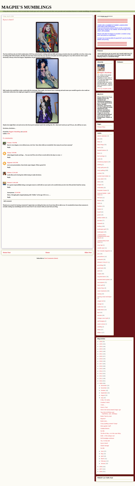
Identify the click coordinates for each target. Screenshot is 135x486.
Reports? (103, 418)
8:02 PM (15, 162)
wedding (99, 327)
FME (98, 203)
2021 (101, 354)
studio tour (100, 307)
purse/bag (100, 265)
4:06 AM (15, 182)
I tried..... (103, 405)
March (103, 458)
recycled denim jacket (103, 279)
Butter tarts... (104, 421)
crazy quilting (101, 170)
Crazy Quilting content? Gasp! (109, 423)
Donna (9, 152)
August (103, 395)
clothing (99, 164)
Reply (8, 147)
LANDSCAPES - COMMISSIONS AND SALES (103, 236)
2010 (101, 381)
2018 (101, 361)
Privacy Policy (101, 127)
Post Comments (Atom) (51, 258)
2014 (101, 371)
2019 (101, 358)
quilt (98, 271)
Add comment (8, 201)
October (103, 390)
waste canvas (101, 324)
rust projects (100, 282)
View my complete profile (104, 88)
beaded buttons (101, 150)
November (104, 388)
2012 (101, 376)
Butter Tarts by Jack (106, 416)
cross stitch (100, 179)
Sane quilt (100, 285)
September (104, 393)
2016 (101, 366)
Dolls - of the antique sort (108, 436)
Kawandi (99, 223)
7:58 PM (14, 142)
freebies (99, 206)
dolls (8, 133)
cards (98, 159)
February (103, 461)
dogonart (10, 162)
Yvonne (9, 142)
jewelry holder (101, 217)
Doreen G (10, 182)
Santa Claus (100, 288)
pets (98, 253)
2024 (101, 346)
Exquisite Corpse (102, 190)
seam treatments (102, 291)
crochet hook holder (102, 176)
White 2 (99, 332)
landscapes (100, 232)
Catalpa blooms (105, 428)
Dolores (9, 172)
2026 (101, 341)
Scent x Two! (104, 407)
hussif (99, 212)
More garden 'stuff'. (106, 426)
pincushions (100, 256)
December (104, 385)
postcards (100, 259)
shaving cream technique (104, 296)
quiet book (100, 268)
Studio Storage (105, 445)
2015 (101, 368)
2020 (101, 356)
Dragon (99, 184)
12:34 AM (15, 172)
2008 (101, 466)
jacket (99, 215)
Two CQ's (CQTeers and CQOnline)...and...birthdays (109, 413)
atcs (98, 139)
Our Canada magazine (103, 251)
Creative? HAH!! (105, 402)
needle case (100, 248)
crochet (99, 173)
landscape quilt (101, 229)
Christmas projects (102, 162)
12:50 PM (17, 192)
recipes (99, 273)
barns (99, 147)
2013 (101, 373)
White (99, 329)
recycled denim (101, 276)
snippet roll (100, 301)
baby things (100, 144)
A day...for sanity (105, 400)
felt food (99, 197)
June (102, 451)
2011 (101, 378)
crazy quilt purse (102, 167)
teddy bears (100, 309)
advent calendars (102, 136)
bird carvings (100, 156)
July (102, 397)
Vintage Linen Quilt (102, 318)
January (103, 463)
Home (48, 252)
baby (98, 141)
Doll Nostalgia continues (107, 438)
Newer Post (7, 252)
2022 (101, 351)
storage (99, 304)
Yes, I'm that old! (105, 441)
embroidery (100, 187)
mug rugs (100, 245)
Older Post (88, 252)
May (102, 453)
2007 (101, 469)
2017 (101, 363)
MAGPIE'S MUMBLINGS (26, 7)
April (102, 456)
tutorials (99, 315)
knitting (99, 226)
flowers (99, 200)
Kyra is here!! (104, 443)
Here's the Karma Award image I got (111, 409)
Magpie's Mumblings (105, 72)
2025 (101, 344)
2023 (101, 349)
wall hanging (100, 321)
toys (98, 312)
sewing (99, 294)
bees (98, 153)
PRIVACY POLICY (102, 262)
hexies (99, 209)
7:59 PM (14, 152)
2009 (101, 383)
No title (102, 431)
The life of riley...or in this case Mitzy (111, 433)
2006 (101, 471)
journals (99, 220)
